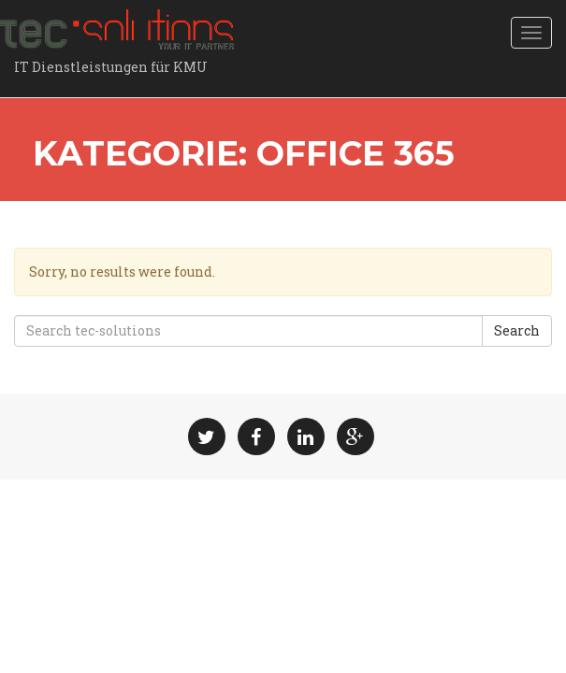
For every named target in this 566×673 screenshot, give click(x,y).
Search (517, 330)
